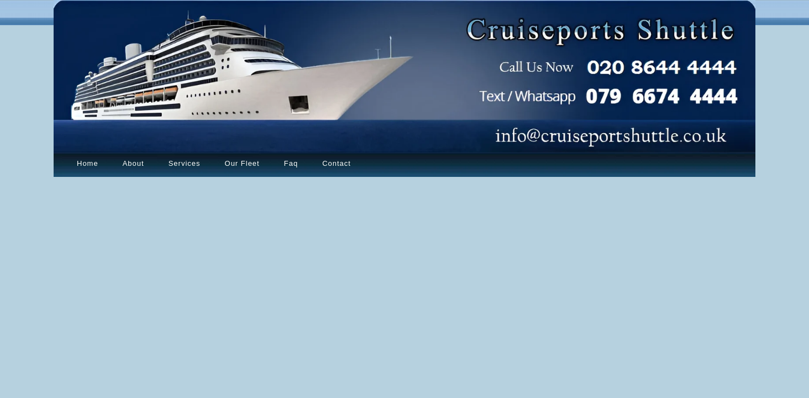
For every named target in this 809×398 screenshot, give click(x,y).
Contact (336, 163)
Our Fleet (242, 163)
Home (87, 163)
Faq (291, 163)
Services (185, 163)
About (133, 163)
